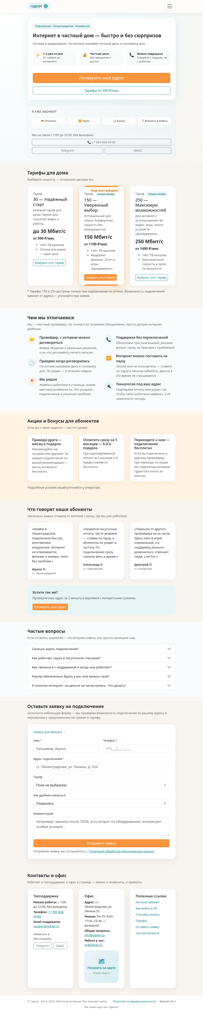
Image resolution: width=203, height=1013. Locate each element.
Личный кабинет (148, 902)
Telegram (67, 150)
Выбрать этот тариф (49, 263)
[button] (102, 967)
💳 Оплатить (48, 121)
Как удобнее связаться (49, 795)
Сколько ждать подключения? (55, 649)
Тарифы (141, 921)
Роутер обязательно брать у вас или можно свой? (70, 676)
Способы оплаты (148, 914)
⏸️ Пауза (83, 121)
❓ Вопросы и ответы (154, 121)
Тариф (37, 777)
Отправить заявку (101, 843)
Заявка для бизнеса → (50, 732)
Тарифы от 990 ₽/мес (101, 90)
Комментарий (43, 814)
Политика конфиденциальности (134, 1001)
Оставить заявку (147, 927)
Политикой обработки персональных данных (121, 851)
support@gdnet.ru (46, 926)
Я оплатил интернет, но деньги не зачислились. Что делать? (79, 685)
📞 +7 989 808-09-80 (101, 142)
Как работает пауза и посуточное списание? (66, 658)
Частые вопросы (148, 933)
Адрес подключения (47, 759)
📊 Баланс (119, 121)
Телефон (109, 740)
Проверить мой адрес (101, 78)
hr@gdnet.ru (93, 945)
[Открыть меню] (170, 6)
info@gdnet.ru (95, 935)
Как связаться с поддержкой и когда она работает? (72, 667)
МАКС (138, 150)
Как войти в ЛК (146, 908)
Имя (36, 740)
